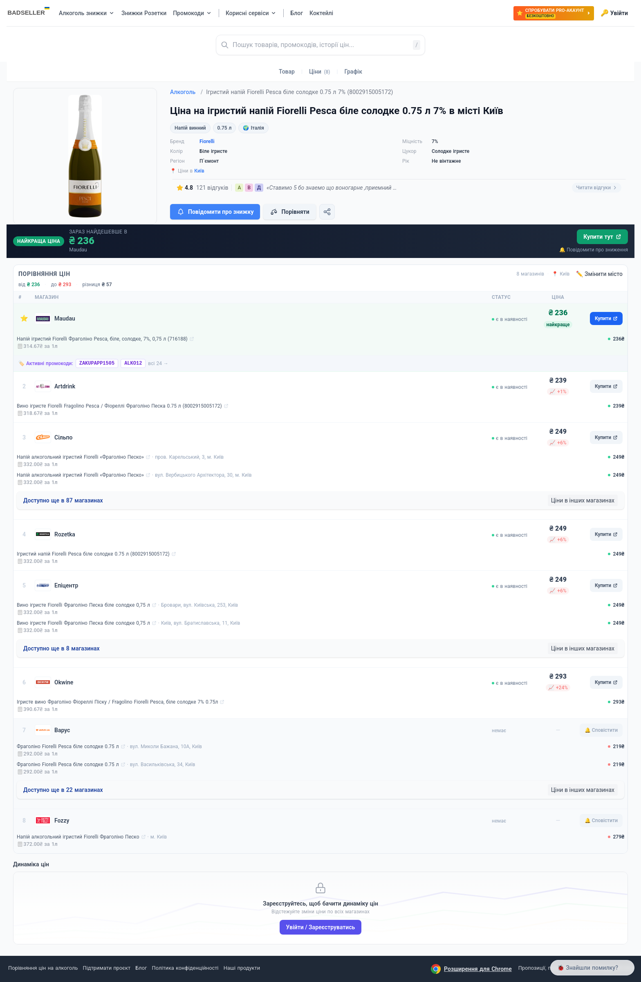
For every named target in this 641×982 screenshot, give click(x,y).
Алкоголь (186, 92)
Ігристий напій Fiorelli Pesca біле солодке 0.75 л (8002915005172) (93, 554)
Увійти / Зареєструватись (320, 927)
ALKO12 (133, 363)
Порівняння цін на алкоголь (43, 968)
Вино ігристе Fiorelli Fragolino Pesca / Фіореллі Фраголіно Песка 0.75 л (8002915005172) (119, 406)
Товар (287, 71)
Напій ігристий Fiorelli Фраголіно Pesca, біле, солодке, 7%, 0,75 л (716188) (102, 339)
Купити (606, 318)
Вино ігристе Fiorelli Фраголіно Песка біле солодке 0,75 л (83, 605)
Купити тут (602, 236)
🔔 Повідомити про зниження (593, 250)
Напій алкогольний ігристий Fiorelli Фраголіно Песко (78, 837)
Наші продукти (242, 968)
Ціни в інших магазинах (582, 500)
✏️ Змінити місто (599, 274)
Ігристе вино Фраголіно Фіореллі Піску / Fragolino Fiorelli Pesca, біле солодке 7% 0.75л (117, 702)
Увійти (614, 13)
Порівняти (289, 212)
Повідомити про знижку (215, 212)
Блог (141, 968)
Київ (199, 171)
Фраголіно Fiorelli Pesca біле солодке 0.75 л (68, 746)
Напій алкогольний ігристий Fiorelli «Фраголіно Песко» (80, 457)
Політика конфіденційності (185, 968)
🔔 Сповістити (601, 730)
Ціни (319, 71)
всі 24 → (158, 363)
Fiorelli (207, 141)
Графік (353, 71)
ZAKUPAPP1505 (96, 363)
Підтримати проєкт (106, 968)
